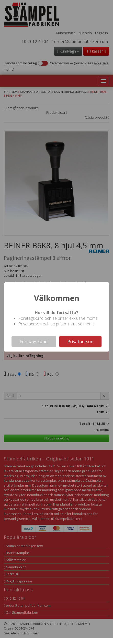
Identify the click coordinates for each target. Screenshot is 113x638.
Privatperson (80, 341)
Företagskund (34, 341)
